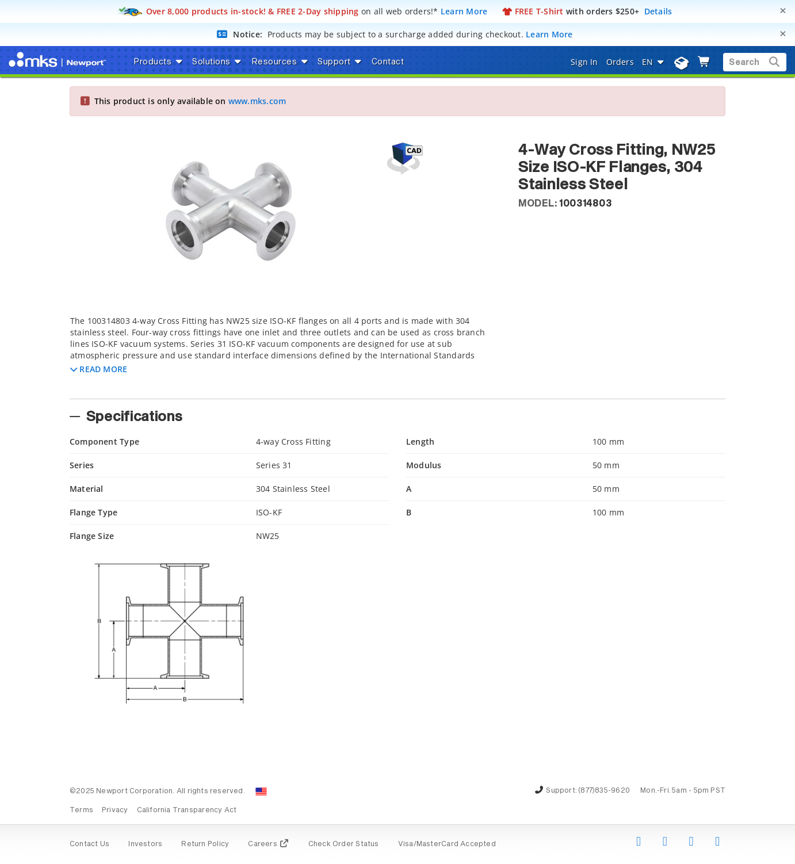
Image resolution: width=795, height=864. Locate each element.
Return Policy (205, 844)
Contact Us (89, 844)
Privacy (115, 810)
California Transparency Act (187, 810)
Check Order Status (343, 844)
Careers (268, 844)
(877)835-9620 (604, 790)
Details (658, 11)
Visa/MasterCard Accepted (447, 844)
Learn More (464, 11)
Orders (620, 61)
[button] (98, 369)
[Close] (782, 11)
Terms (81, 810)
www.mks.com (257, 100)
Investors (145, 844)
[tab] (285, 353)
